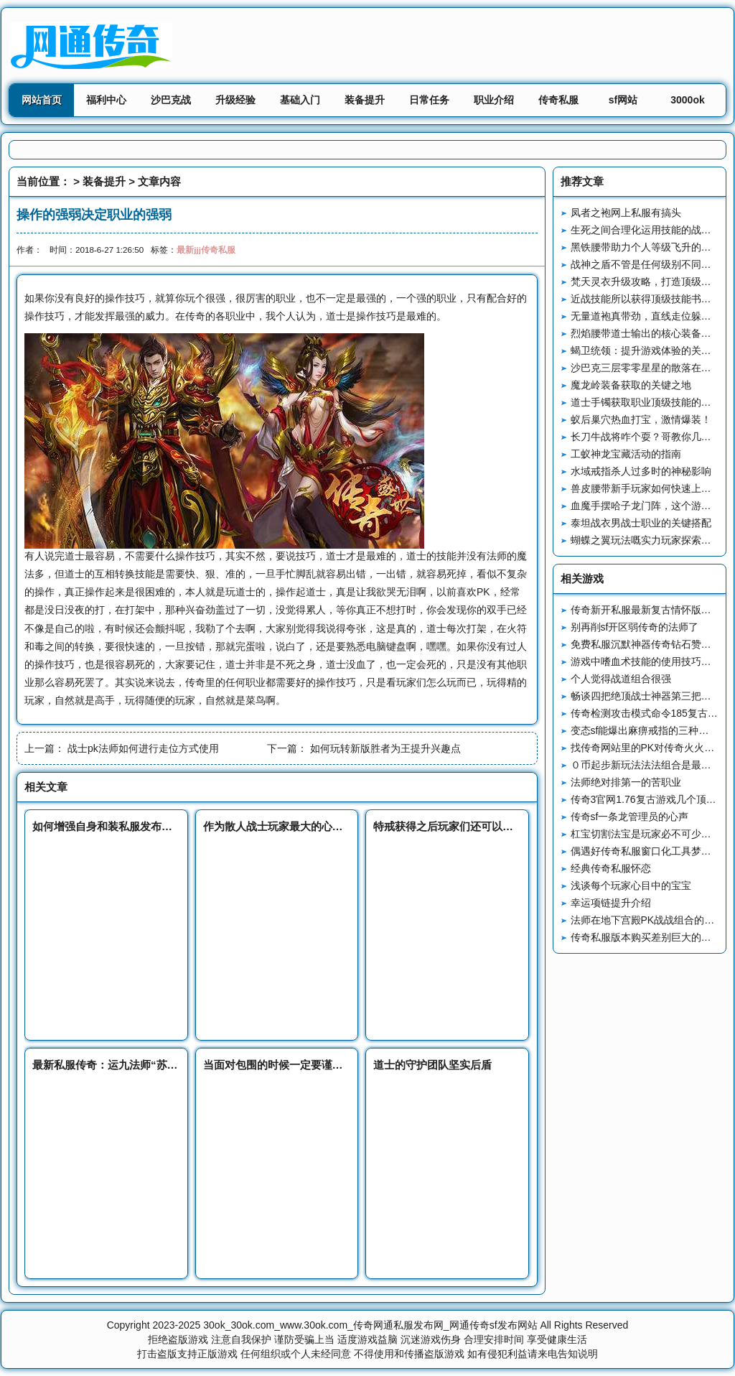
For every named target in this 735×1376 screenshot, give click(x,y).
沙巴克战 (171, 100)
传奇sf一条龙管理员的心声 (630, 816)
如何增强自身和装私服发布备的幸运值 (123, 826)
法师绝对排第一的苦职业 (626, 782)
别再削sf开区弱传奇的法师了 (635, 627)
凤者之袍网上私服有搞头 (626, 212)
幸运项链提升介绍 (611, 902)
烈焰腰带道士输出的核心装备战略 (646, 333)
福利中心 (106, 100)
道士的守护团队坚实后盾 (432, 1065)
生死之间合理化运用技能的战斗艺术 (651, 230)
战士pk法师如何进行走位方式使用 (143, 748)
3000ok (687, 100)
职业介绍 (494, 100)
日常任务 (429, 100)
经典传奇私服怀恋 (611, 868)
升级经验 (235, 100)
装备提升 (365, 100)
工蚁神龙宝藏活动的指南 (626, 454)
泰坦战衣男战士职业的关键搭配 (641, 523)
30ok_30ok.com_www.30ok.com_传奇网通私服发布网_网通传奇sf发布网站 (370, 1325)
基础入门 (300, 100)
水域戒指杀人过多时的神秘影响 (641, 471)
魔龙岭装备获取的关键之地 (631, 385)
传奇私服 (558, 100)
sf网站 (623, 100)
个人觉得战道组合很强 (621, 678)
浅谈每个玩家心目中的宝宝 (631, 885)
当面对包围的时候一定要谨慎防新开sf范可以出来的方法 (337, 1065)
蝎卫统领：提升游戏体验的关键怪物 (651, 350)
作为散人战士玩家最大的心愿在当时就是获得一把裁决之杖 (343, 826)
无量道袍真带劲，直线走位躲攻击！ (651, 316)
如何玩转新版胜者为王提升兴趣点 (385, 748)
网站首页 (42, 100)
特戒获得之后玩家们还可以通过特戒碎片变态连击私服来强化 (518, 826)
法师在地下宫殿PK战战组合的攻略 (648, 920)
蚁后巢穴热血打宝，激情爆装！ (641, 419)
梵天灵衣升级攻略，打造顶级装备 (646, 281)
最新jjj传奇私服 (206, 249)
